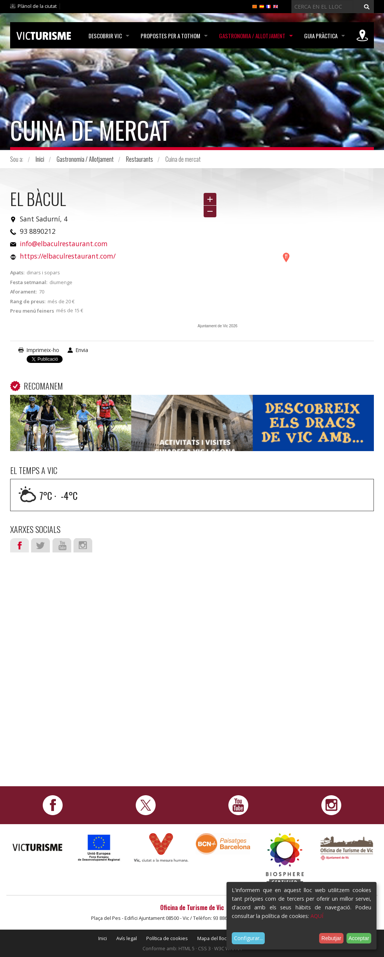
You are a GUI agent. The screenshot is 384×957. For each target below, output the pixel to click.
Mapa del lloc (211, 938)
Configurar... (248, 938)
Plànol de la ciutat (37, 6)
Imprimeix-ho (42, 350)
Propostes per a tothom (170, 36)
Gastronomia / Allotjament (252, 36)
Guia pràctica (321, 36)
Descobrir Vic (105, 36)
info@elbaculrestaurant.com (64, 243)
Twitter (40, 545)
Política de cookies (167, 938)
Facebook (19, 545)
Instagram (83, 545)
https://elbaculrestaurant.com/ (68, 255)
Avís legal (126, 938)
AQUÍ (316, 915)
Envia (81, 350)
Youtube (61, 545)
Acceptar (358, 938)
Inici (40, 159)
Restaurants (139, 159)
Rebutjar (331, 938)
